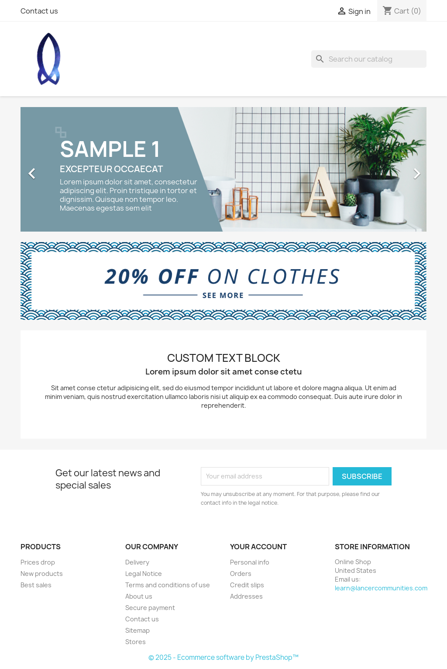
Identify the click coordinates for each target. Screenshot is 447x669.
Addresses (246, 596)
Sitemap (137, 630)
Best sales (36, 585)
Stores (135, 642)
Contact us (39, 11)
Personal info (249, 562)
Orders (240, 573)
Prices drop (38, 562)
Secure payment (150, 607)
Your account (258, 546)
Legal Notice (143, 573)
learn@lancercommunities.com (381, 588)
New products (42, 573)
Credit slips (247, 585)
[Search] (368, 59)
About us (138, 596)
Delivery (137, 562)
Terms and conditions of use (167, 585)
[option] (223, 169)
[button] (51, 169)
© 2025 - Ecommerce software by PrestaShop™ (223, 657)
